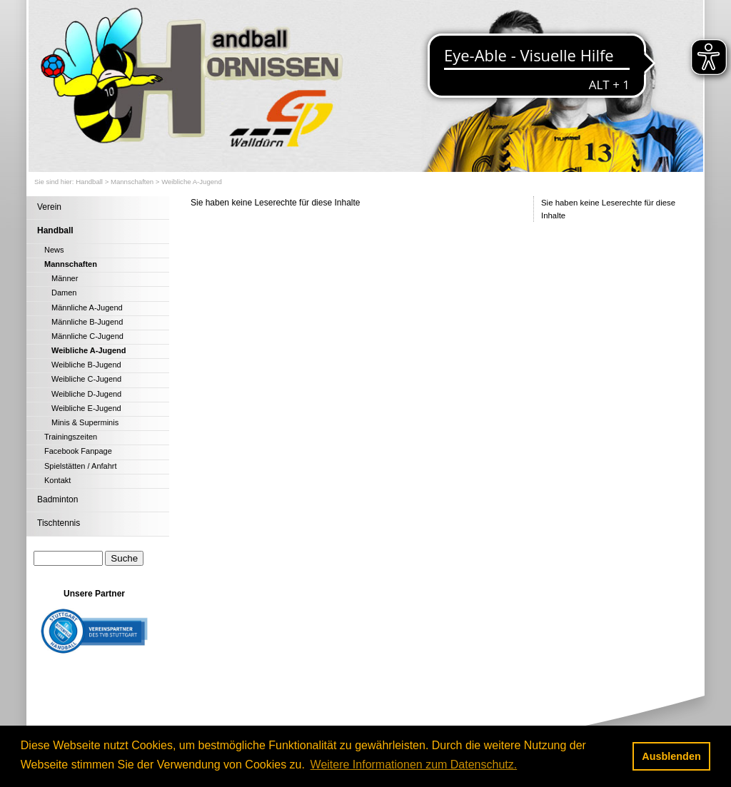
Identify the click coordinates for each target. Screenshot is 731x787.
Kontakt (57, 480)
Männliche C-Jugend (87, 336)
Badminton (57, 499)
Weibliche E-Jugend (86, 408)
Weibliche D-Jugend (86, 394)
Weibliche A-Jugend (191, 182)
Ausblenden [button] (671, 756)
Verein (49, 207)
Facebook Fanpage (78, 451)
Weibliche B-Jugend (86, 364)
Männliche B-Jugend (87, 322)
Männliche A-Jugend (87, 307)
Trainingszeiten (70, 436)
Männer (64, 278)
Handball (89, 182)
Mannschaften (132, 182)
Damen (63, 292)
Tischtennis (58, 523)
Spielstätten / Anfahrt (80, 466)
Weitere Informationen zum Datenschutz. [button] (414, 764)
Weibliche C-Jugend (86, 379)
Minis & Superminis (85, 422)
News (54, 249)
